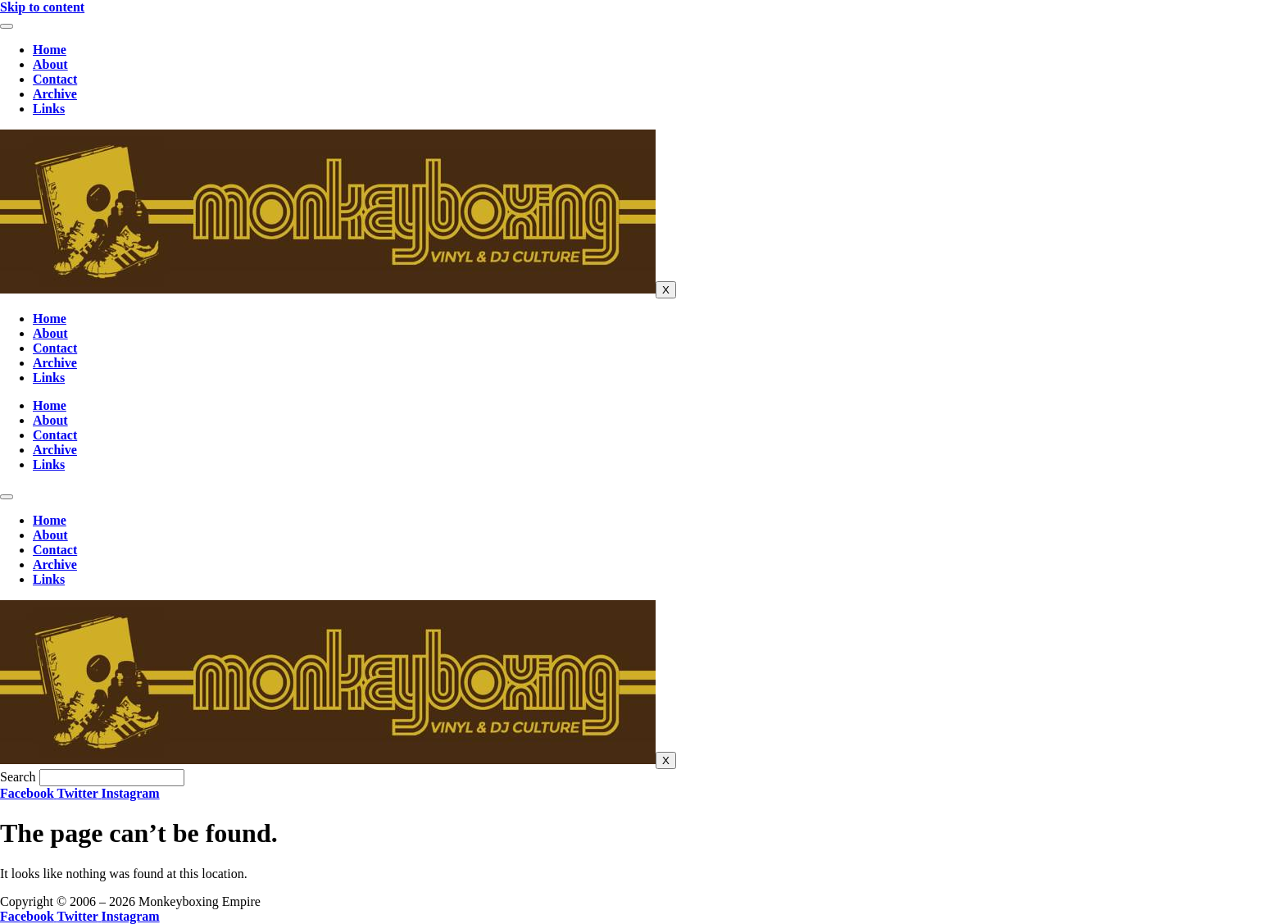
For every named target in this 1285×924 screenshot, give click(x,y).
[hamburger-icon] (6, 26)
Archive (55, 94)
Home (49, 50)
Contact (55, 79)
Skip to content (42, 7)
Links (49, 109)
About (50, 64)
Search (18, 777)
